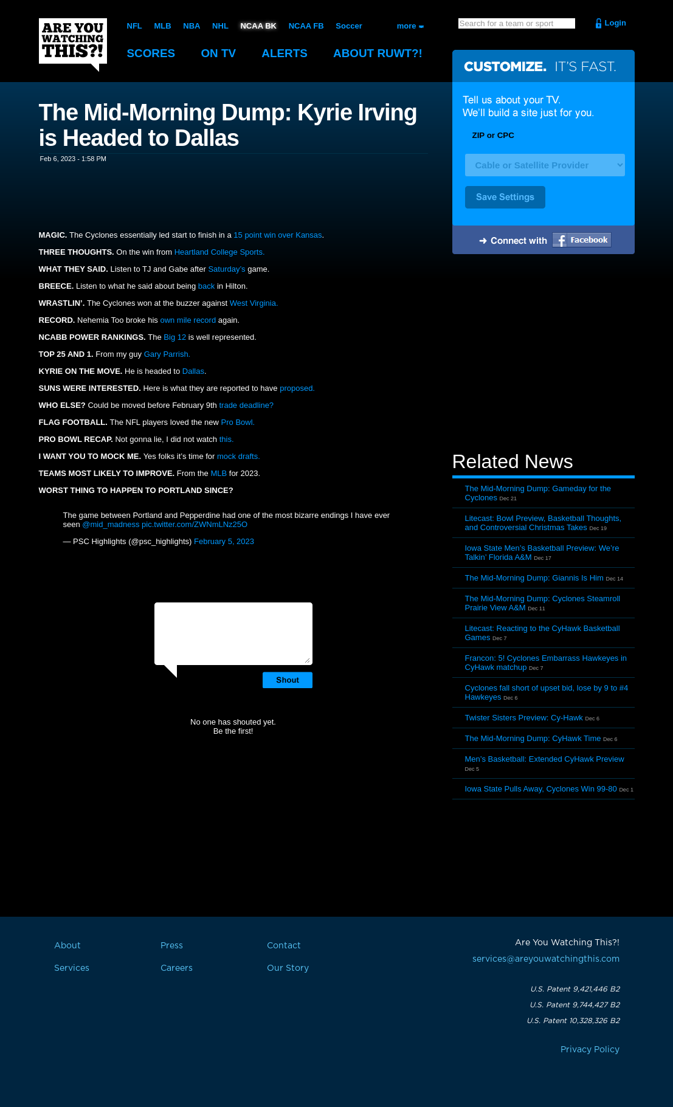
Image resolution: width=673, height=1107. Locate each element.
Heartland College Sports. (219, 252)
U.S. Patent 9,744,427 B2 (575, 1005)
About (379, 53)
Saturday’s (226, 269)
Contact (284, 946)
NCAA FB (305, 25)
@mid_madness (110, 524)
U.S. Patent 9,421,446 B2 (575, 989)
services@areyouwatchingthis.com (546, 959)
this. (225, 439)
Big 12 (175, 337)
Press (171, 946)
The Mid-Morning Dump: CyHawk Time (533, 738)
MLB (162, 25)
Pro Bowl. (237, 422)
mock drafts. (238, 456)
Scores (151, 53)
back (207, 286)
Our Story (288, 968)
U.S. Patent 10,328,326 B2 (573, 1020)
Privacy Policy (590, 1050)
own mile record (189, 320)
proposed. (297, 388)
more (406, 25)
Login (615, 22)
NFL (134, 25)
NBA (191, 25)
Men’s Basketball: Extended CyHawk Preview (544, 759)
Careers (176, 968)
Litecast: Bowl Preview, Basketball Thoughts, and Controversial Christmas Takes (543, 523)
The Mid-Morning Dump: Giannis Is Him (534, 577)
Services (71, 968)
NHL (220, 25)
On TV (218, 53)
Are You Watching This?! (73, 45)
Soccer (349, 25)
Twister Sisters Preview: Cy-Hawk (524, 717)
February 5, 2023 (224, 541)
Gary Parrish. (167, 354)
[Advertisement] (543, 354)
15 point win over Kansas (277, 235)
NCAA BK (258, 25)
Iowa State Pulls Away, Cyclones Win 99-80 (541, 788)
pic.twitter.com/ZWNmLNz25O (194, 524)
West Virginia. (254, 303)
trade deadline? (246, 405)
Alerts (285, 53)
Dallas (193, 371)
